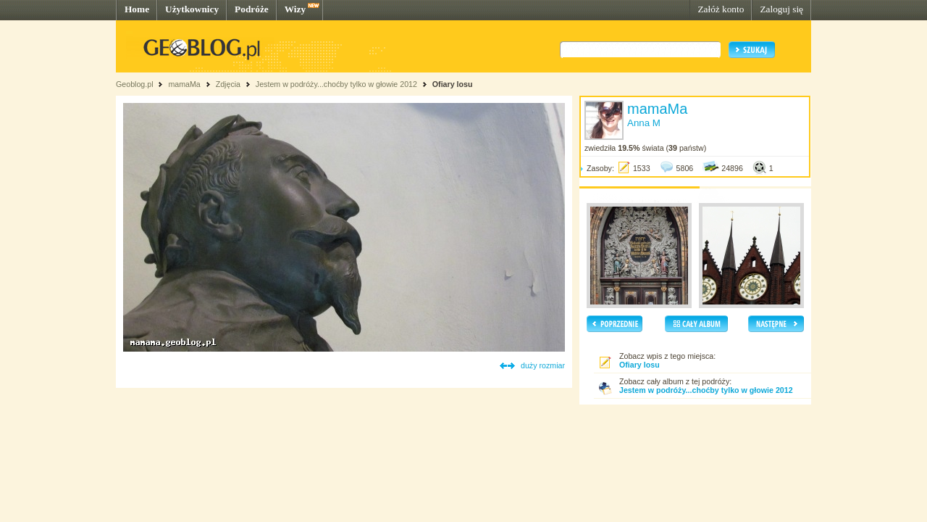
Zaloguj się (781, 9)
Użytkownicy (192, 9)
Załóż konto (720, 9)
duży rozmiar (543, 365)
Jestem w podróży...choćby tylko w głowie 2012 (336, 84)
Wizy (295, 9)
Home (137, 9)
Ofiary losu (452, 84)
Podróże (252, 9)
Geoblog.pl (135, 84)
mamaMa (184, 84)
